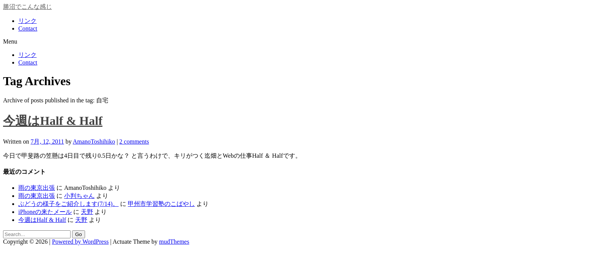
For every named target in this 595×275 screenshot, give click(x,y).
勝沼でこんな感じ (27, 6)
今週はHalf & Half (53, 121)
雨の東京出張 (36, 187)
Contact (27, 28)
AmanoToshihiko (94, 141)
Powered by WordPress (80, 241)
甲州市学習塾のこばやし (161, 204)
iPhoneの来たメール (45, 212)
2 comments (134, 141)
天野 (87, 212)
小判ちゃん (79, 195)
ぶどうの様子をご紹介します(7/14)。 (68, 204)
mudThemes (174, 241)
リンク (27, 21)
